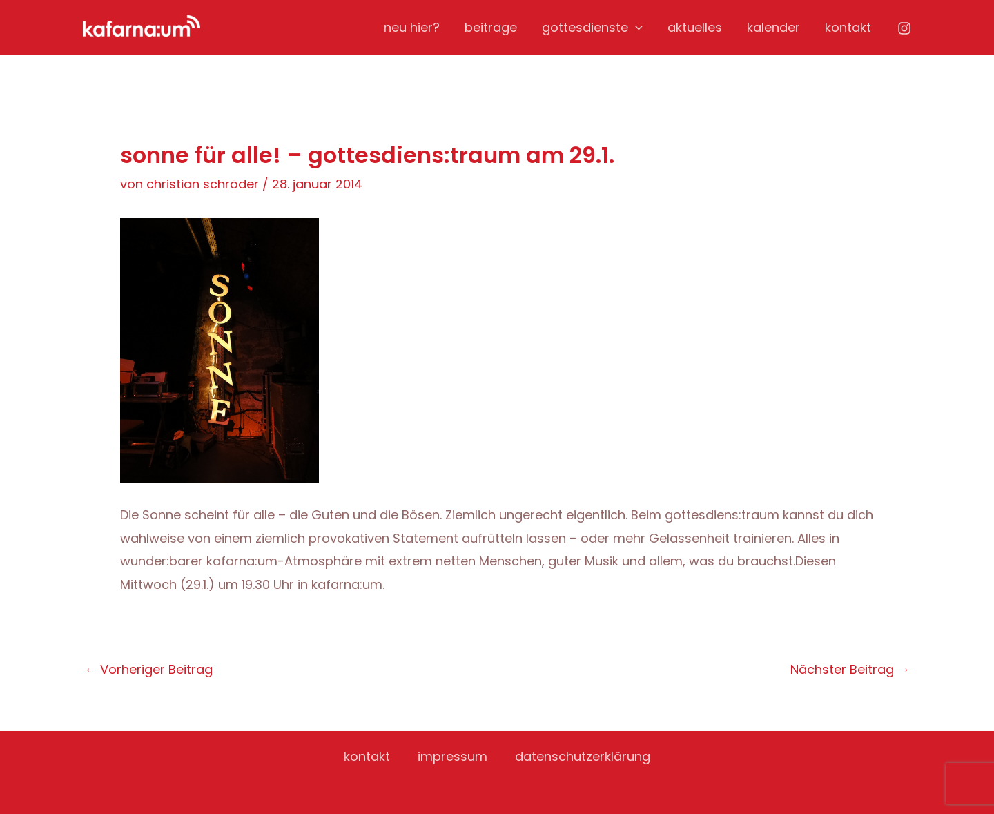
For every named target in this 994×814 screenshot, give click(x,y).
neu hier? (412, 27)
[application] (635, 27)
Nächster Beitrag (850, 669)
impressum (452, 756)
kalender (773, 27)
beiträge (491, 27)
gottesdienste (592, 27)
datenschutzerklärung (582, 756)
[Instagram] (904, 28)
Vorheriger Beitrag (148, 669)
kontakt (848, 27)
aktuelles (694, 27)
